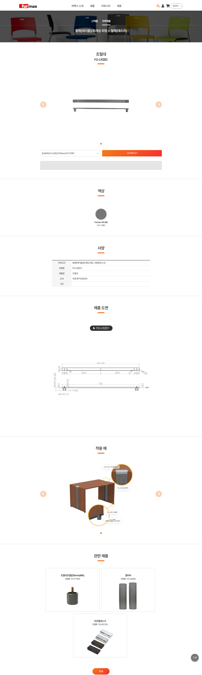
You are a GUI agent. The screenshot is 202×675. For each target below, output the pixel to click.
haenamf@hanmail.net (151, 662)
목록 (101, 629)
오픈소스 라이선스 (24, 671)
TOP (195, 657)
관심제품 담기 (132, 153)
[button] (101, 144)
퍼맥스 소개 (77, 5)
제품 (92, 5)
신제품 (94, 21)
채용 (119, 5)
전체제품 (106, 21)
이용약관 (171, 662)
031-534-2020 (149, 666)
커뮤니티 (105, 5)
